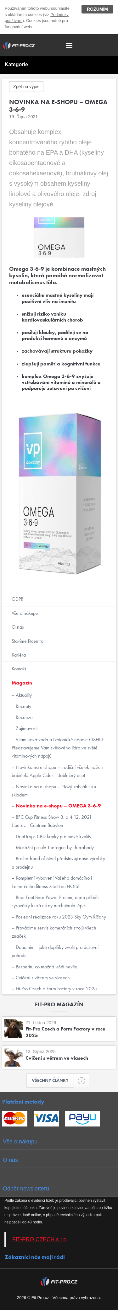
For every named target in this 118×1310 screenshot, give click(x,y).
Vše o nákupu (25, 613)
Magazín (22, 682)
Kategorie (16, 64)
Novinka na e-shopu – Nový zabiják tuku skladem (54, 790)
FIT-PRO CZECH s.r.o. (40, 1239)
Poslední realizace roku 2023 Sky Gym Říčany (60, 916)
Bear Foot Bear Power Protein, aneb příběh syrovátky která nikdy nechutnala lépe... (55, 901)
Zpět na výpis (26, 86)
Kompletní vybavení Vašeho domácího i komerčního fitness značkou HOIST (52, 882)
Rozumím (97, 9)
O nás (18, 627)
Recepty (22, 706)
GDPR (17, 599)
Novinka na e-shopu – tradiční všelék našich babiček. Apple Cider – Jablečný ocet (57, 771)
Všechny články (53, 1080)
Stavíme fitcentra (27, 641)
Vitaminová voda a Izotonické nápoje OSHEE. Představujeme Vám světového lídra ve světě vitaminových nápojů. (58, 747)
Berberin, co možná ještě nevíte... (47, 966)
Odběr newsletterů (26, 1188)
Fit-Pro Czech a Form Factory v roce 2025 (55, 988)
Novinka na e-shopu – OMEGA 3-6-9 (57, 805)
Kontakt (19, 668)
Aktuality (23, 695)
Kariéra (19, 655)
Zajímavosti (25, 728)
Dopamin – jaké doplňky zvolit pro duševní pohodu (55, 951)
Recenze (23, 717)
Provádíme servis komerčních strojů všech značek (54, 931)
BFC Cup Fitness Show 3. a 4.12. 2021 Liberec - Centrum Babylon (52, 821)
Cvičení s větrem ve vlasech (42, 977)
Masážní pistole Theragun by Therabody (54, 847)
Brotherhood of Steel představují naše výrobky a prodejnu (58, 862)
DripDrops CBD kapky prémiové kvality (52, 836)
